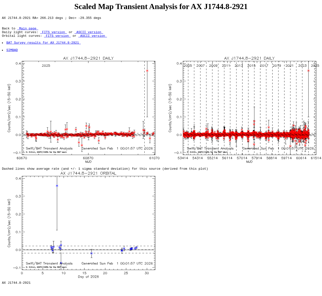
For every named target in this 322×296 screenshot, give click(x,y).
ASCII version (88, 35)
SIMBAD (12, 55)
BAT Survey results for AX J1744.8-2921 (44, 47)
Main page (27, 30)
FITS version (53, 35)
